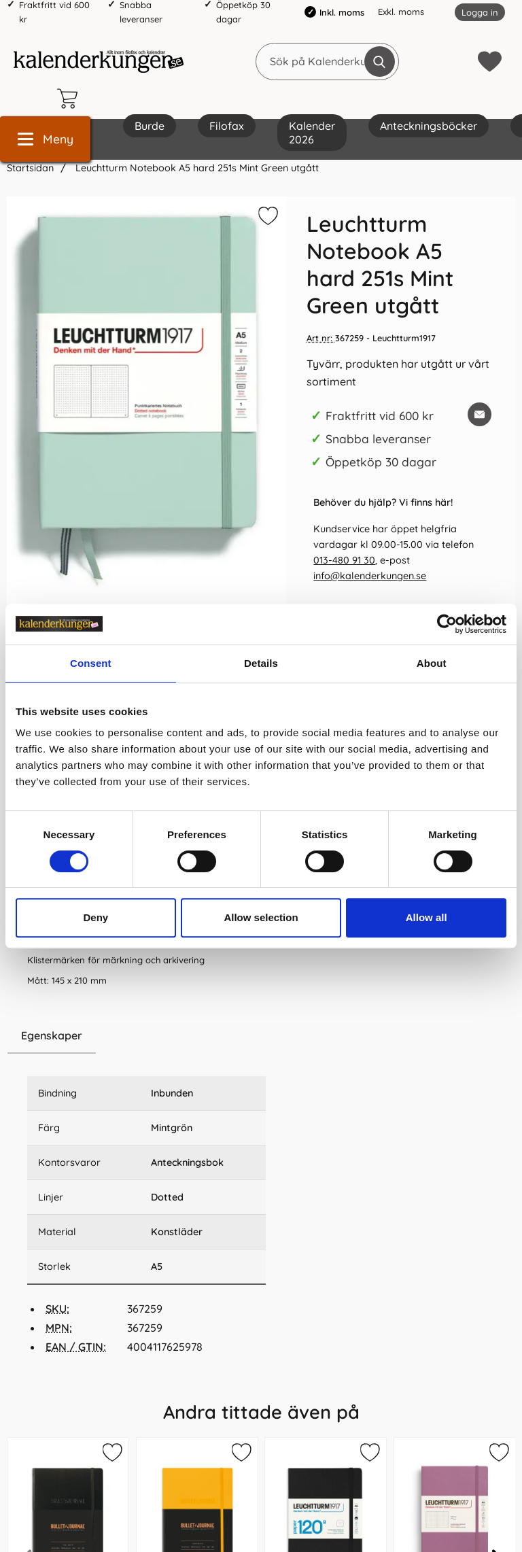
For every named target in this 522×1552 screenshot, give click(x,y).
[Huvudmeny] (45, 139)
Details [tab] (261, 663)
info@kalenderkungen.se (369, 576)
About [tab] (432, 663)
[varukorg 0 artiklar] (71, 98)
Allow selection (261, 917)
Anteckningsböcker (428, 126)
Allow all (426, 917)
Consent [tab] (90, 663)
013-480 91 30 (344, 560)
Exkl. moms (401, 11)
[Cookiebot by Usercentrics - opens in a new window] (446, 624)
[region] (146, 1036)
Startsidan (30, 168)
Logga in (480, 12)
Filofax (226, 126)
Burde (149, 126)
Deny (95, 917)
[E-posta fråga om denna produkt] (479, 414)
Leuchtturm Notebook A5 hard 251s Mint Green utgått (196, 168)
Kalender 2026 (312, 132)
